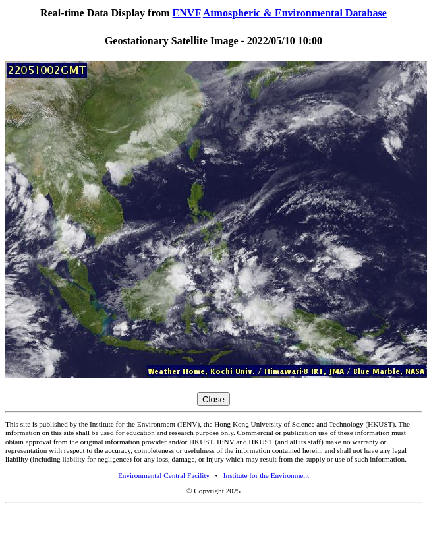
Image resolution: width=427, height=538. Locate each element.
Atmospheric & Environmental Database (295, 12)
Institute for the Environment (266, 475)
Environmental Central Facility (164, 475)
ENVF (187, 12)
